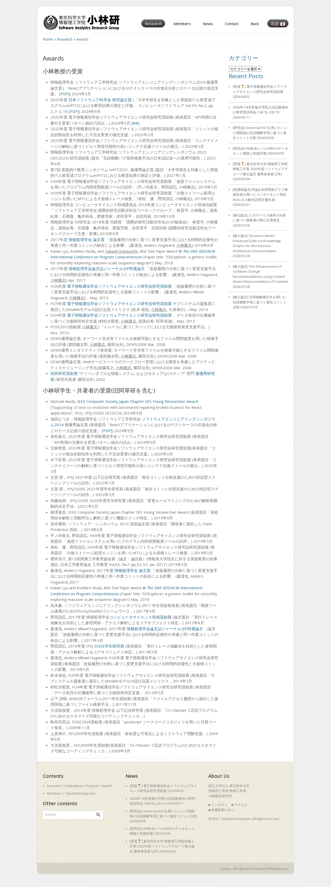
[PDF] (64, 93)
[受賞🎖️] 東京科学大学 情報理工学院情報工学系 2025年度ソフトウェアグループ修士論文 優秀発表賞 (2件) (260, 169)
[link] (135, 123)
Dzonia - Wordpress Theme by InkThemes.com (254, 869)
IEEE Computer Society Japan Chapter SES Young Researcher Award (137, 401)
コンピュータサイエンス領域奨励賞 (140, 617)
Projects (92, 785)
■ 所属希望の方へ (221, 810)
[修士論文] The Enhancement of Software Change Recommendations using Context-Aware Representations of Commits (260, 274)
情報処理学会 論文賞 (86, 239)
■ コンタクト (218, 804)
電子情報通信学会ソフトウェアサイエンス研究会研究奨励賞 (119, 286)
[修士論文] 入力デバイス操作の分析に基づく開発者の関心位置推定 (259, 218)
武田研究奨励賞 (64, 373)
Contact (232, 23)
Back (255, 23)
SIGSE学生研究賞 (109, 646)
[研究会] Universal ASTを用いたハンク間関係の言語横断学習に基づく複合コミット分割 (260, 132)
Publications (74, 785)
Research (153, 23)
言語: (278, 23)
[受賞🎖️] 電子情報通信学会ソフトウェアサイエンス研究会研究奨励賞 (260, 89)
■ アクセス (239, 804)
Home (48, 39)
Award (106, 785)
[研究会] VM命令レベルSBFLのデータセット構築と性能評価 (260, 151)
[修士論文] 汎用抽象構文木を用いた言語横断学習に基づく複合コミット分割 (260, 302)
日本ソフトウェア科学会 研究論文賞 (100, 99)
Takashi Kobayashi (80, 793)
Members (182, 23)
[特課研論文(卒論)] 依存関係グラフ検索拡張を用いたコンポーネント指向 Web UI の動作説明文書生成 (260, 194)
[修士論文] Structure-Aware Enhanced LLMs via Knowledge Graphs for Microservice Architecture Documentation (257, 243)
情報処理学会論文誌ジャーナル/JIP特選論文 (107, 268)
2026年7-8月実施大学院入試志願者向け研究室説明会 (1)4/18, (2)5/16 (260, 110)
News (208, 23)
